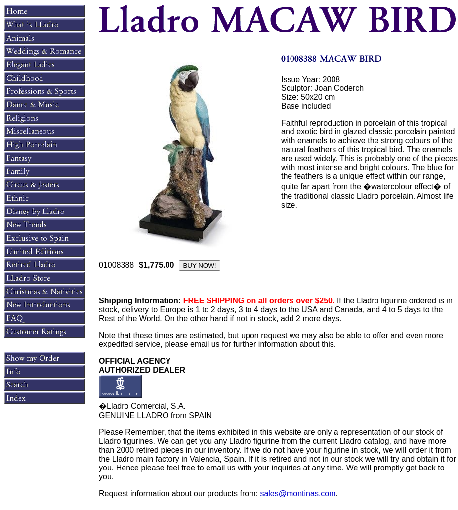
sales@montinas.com (297, 493)
